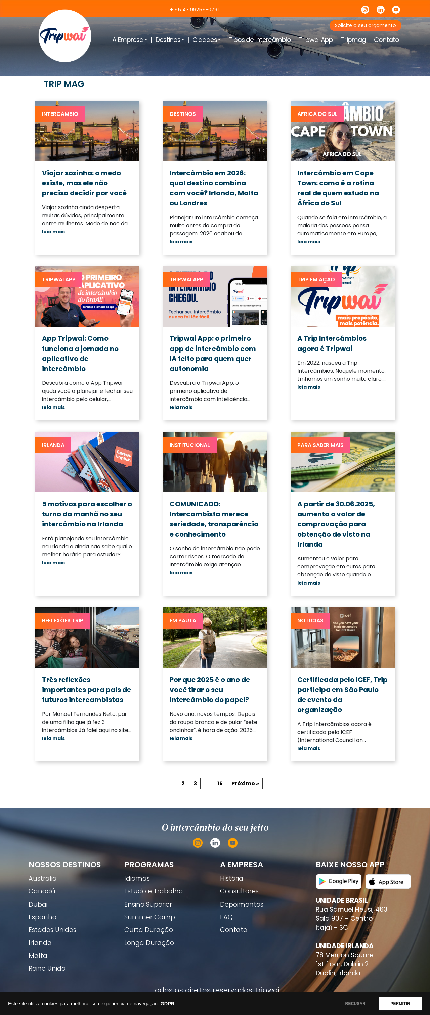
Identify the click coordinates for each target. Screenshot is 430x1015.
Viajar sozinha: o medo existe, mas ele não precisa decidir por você (84, 183)
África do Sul (317, 114)
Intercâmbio (60, 114)
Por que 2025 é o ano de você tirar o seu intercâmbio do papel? (210, 689)
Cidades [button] (204, 39)
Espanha (43, 917)
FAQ (226, 917)
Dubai (38, 904)
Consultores (239, 891)
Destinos (183, 114)
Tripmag (353, 39)
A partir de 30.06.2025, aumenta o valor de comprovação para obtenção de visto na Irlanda (336, 524)
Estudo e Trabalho (153, 891)
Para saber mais (320, 445)
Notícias (310, 621)
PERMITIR (400, 1003)
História (231, 878)
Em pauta (183, 621)
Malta (38, 955)
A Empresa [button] (127, 39)
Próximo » (245, 783)
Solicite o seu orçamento (365, 25)
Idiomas (137, 878)
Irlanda (53, 445)
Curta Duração (148, 929)
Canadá (42, 891)
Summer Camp (149, 917)
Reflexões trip (62, 621)
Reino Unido (47, 968)
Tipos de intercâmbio (260, 39)
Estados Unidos (52, 929)
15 (220, 783)
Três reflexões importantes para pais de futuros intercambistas (86, 689)
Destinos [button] (168, 39)
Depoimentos (241, 904)
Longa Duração (149, 943)
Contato (386, 39)
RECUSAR (355, 1003)
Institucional (190, 445)
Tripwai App (316, 39)
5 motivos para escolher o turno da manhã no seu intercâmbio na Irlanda (87, 514)
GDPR (167, 1003)
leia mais (53, 231)
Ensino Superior (148, 904)
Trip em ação (316, 279)
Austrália (43, 878)
